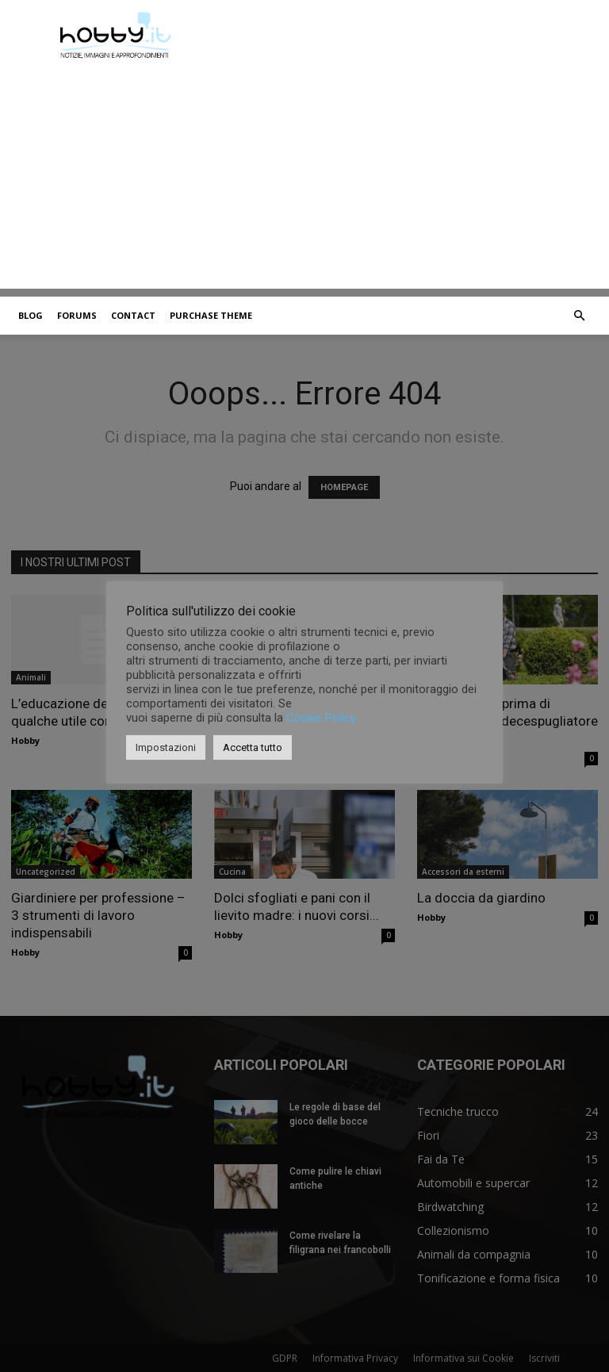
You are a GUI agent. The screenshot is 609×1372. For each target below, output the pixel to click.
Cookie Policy (321, 718)
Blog (30, 315)
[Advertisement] (304, 178)
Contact (133, 315)
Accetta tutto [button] (252, 747)
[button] (579, 316)
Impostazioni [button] (166, 747)
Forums (77, 315)
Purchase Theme (211, 315)
